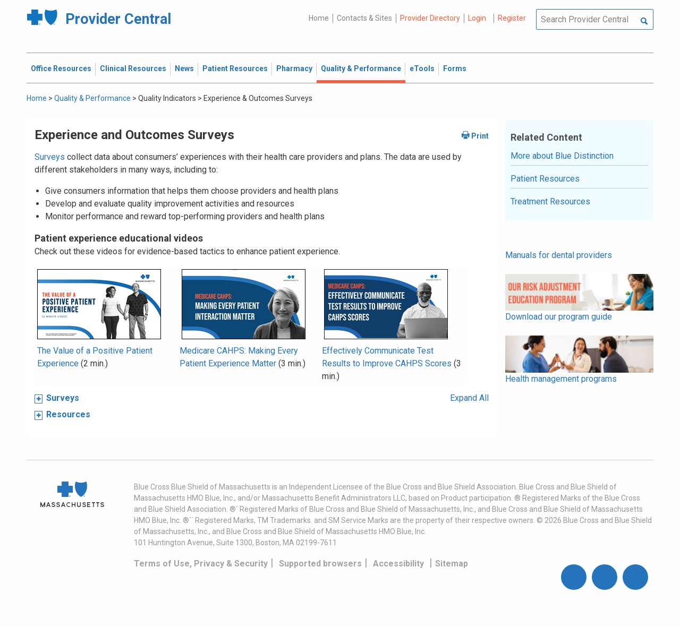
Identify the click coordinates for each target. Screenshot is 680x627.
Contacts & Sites (364, 18)
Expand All (469, 398)
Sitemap (451, 564)
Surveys (50, 157)
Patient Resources (545, 179)
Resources (68, 414)
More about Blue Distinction (562, 156)
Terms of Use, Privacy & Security (201, 564)
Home (319, 18)
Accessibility (398, 564)
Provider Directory (430, 18)
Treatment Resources (550, 201)
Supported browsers (320, 564)
